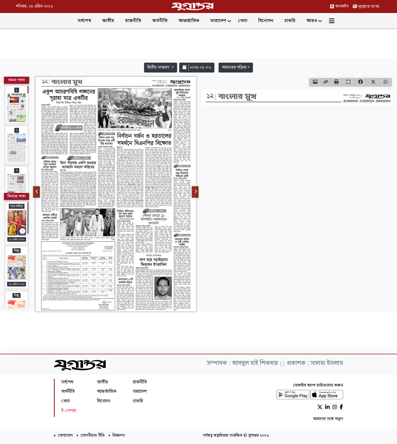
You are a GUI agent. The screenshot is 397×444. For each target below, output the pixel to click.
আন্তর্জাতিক (188, 20)
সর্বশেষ (84, 20)
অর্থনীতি (160, 20)
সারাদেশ (218, 20)
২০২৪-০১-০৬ (197, 67)
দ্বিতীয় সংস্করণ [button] (158, 67)
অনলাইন (339, 6)
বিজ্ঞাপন (119, 436)
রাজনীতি (133, 20)
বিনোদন (266, 20)
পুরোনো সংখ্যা (366, 6)
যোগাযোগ (65, 436)
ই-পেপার (68, 410)
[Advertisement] (198, 44)
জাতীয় (108, 20)
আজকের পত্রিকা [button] (234, 67)
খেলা (242, 20)
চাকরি (289, 20)
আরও (311, 20)
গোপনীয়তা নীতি (92, 436)
